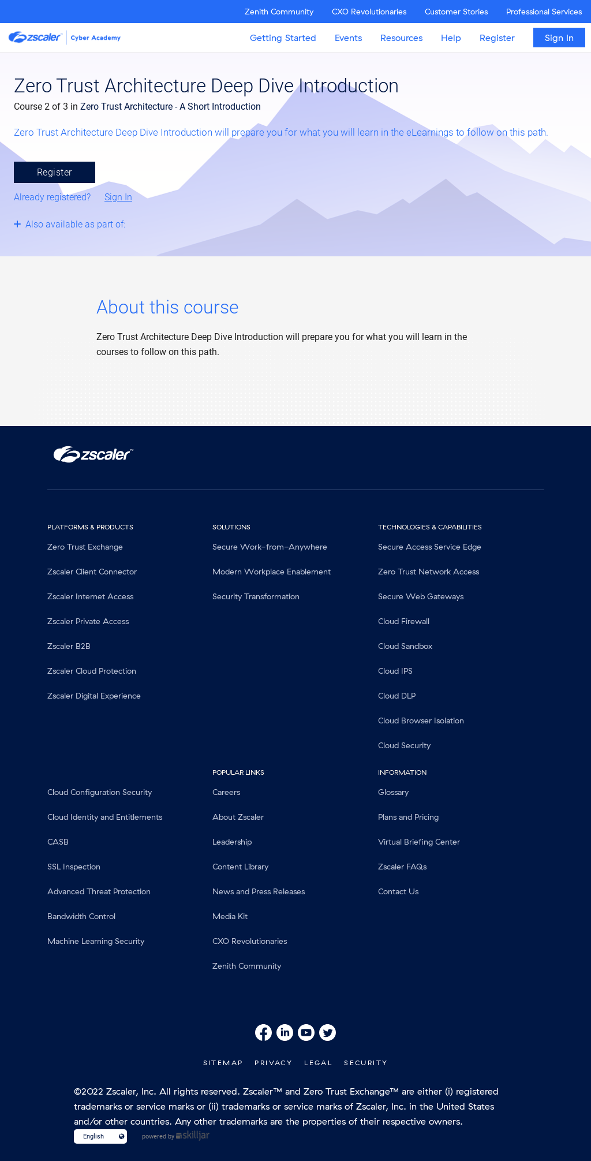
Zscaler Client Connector (92, 571)
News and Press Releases (258, 891)
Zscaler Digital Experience (94, 695)
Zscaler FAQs (402, 866)
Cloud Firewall (403, 621)
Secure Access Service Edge (429, 547)
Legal (318, 1062)
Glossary (393, 792)
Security (366, 1062)
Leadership (232, 842)
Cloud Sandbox (405, 646)
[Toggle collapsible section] (100, 224)
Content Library (240, 866)
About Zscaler (238, 817)
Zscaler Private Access (88, 621)
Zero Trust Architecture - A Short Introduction (170, 106)
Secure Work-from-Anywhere (269, 547)
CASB (58, 842)
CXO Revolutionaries (369, 11)
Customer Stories (456, 11)
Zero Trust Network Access (428, 571)
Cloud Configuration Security (99, 792)
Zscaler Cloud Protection (91, 671)
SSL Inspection (73, 866)
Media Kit (230, 916)
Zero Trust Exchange (85, 547)
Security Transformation (256, 596)
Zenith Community (279, 11)
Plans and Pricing (408, 817)
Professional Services (544, 11)
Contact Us (398, 891)
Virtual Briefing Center (419, 842)
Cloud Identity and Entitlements (104, 817)
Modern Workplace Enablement (271, 571)
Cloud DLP (397, 695)
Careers (226, 792)
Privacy (274, 1062)
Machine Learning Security (95, 941)
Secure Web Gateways (420, 596)
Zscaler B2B (69, 646)
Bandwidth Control (81, 916)
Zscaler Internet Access (90, 596)
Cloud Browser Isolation (421, 720)
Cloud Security (404, 745)
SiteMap (223, 1062)
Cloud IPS (395, 671)
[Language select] (95, 1136)
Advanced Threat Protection (99, 891)
